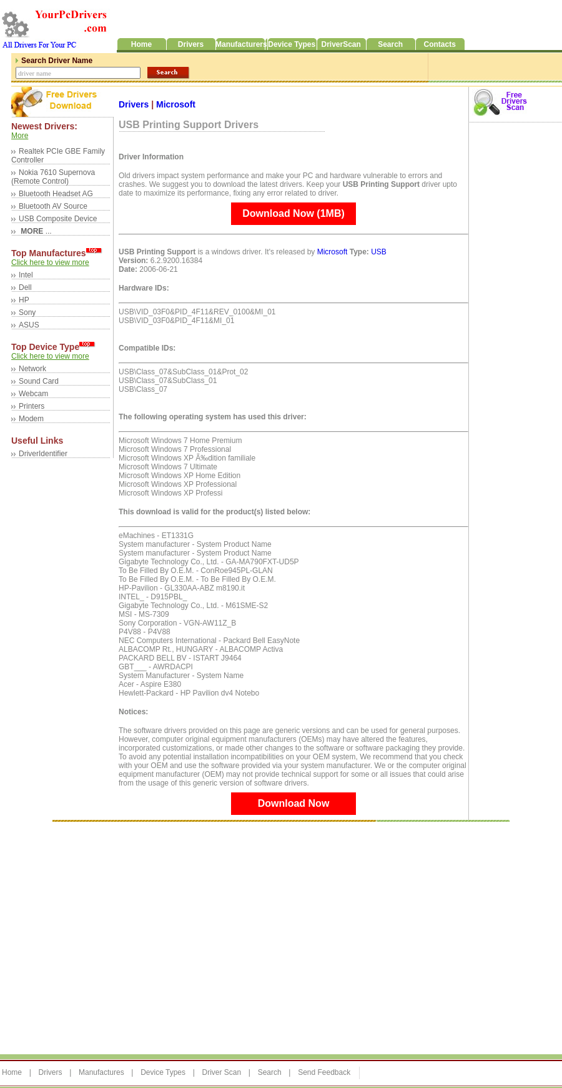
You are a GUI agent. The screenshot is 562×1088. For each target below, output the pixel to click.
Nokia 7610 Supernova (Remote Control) (53, 177)
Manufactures (101, 1072)
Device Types (162, 1072)
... (35, 231)
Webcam (33, 393)
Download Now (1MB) (293, 213)
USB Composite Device (58, 218)
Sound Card (39, 381)
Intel (26, 275)
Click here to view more (50, 262)
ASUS (29, 325)
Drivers (135, 104)
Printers (31, 406)
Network (32, 368)
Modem (31, 418)
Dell (25, 287)
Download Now (294, 803)
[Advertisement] (117, 937)
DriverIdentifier (43, 453)
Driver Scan (221, 1072)
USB (379, 251)
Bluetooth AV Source (53, 206)
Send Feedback (324, 1072)
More (19, 135)
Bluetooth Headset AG (56, 193)
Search (270, 1072)
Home (12, 1072)
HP (24, 300)
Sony (27, 312)
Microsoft (175, 104)
